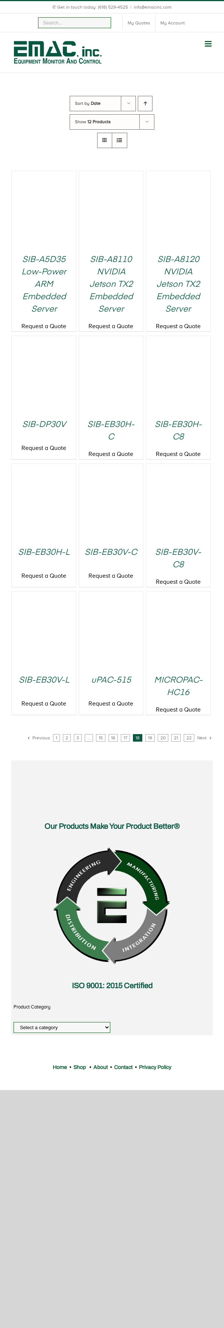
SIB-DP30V (44, 425)
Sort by (88, 103)
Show (93, 121)
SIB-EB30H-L (44, 552)
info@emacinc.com (153, 7)
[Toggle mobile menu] (209, 44)
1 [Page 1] (56, 737)
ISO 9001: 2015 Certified (112, 985)
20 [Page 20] (163, 737)
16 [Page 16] (113, 737)
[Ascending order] (145, 103)
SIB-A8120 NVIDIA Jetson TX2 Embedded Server (178, 284)
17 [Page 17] (125, 737)
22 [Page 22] (189, 737)
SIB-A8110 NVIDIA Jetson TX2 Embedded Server (111, 284)
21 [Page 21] (176, 737)
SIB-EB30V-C (111, 552)
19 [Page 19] (150, 737)
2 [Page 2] (67, 737)
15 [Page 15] (101, 737)
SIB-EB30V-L (44, 680)
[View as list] (119, 140)
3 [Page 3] (77, 737)
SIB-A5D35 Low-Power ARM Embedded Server (43, 284)
